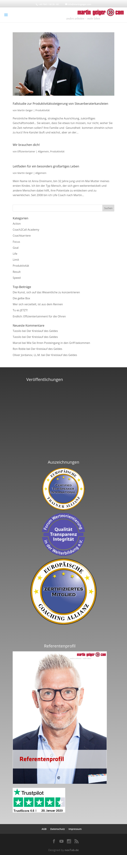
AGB (44, 829)
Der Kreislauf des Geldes (42, 331)
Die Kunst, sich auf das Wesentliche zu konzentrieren (46, 292)
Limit (16, 260)
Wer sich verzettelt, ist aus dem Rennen (38, 304)
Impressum (74, 829)
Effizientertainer (26, 151)
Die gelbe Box (21, 298)
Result (17, 272)
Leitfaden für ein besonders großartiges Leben (46, 166)
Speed (17, 278)
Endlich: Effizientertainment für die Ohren (39, 316)
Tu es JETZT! (20, 310)
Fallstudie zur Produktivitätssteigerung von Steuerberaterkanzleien (60, 103)
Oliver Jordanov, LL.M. (27, 355)
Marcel (17, 343)
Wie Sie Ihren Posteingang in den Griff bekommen (58, 343)
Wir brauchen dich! (26, 145)
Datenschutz (57, 829)
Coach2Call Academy (26, 229)
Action (17, 223)
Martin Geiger (25, 110)
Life (15, 254)
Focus (16, 242)
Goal (15, 248)
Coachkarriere (22, 235)
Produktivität (42, 110)
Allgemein (43, 151)
